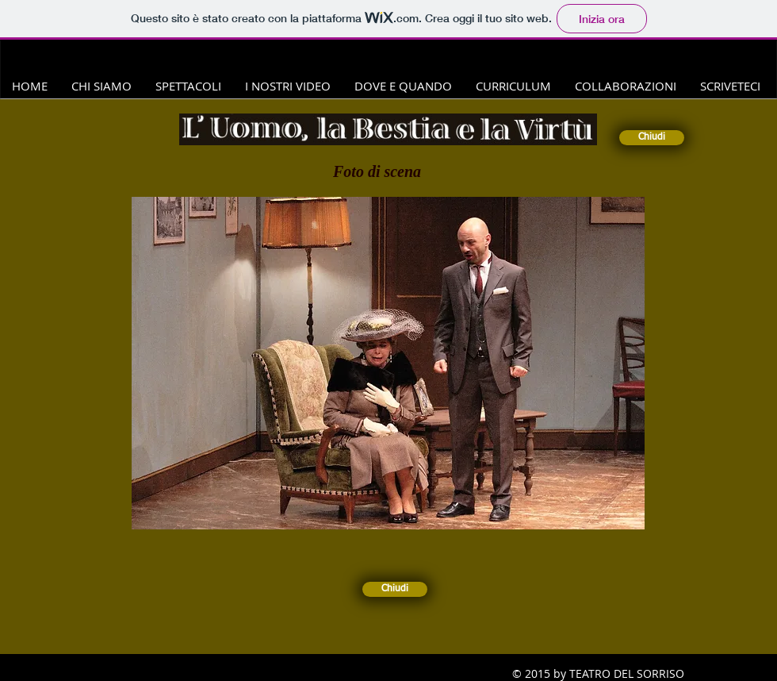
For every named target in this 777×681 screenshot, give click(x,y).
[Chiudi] (651, 137)
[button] (388, 363)
